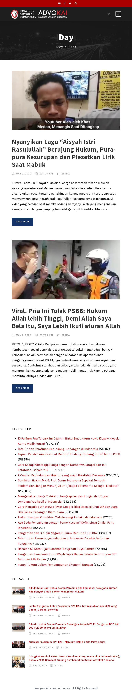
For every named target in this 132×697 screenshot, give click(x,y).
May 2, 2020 (23, 173)
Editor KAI (46, 173)
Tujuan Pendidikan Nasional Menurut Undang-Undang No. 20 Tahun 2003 (69, 454)
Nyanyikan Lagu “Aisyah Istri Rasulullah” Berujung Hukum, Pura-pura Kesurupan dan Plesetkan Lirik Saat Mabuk (64, 153)
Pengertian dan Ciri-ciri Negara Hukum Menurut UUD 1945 (58, 533)
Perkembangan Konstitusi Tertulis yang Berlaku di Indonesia (60, 517)
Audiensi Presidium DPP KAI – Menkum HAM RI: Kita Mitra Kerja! (67, 642)
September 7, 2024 (43, 647)
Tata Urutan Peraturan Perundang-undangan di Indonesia (58, 449)
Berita (66, 173)
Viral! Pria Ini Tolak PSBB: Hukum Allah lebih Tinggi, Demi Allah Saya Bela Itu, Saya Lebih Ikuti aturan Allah (66, 318)
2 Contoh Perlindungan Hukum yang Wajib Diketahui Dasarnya (61, 475)
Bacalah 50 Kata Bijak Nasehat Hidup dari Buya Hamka (56, 549)
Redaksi (66, 597)
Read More (23, 221)
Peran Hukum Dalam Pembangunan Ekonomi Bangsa (55, 565)
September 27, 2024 (43, 597)
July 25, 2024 (40, 666)
